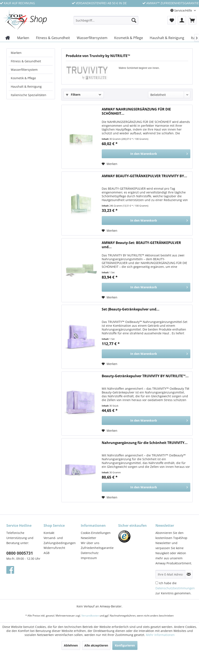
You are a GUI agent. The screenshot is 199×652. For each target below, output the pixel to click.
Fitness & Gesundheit (26, 61)
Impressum (89, 558)
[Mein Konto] (182, 20)
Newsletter (88, 538)
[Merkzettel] (171, 20)
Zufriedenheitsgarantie (97, 548)
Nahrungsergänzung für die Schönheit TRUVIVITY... (145, 443)
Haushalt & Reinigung (26, 86)
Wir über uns (90, 543)
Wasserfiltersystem (24, 70)
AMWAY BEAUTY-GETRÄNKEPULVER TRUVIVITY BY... (144, 176)
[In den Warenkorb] (146, 153)
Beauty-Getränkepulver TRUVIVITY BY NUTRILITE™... (145, 376)
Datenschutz (90, 553)
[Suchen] (133, 20)
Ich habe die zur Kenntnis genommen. (175, 588)
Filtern (73, 95)
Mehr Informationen (160, 635)
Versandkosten (90, 615)
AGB (46, 553)
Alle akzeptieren (96, 645)
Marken (16, 53)
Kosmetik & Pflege (23, 78)
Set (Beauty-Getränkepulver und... (130, 309)
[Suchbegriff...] (106, 20)
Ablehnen (71, 645)
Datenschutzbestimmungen (175, 588)
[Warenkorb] (192, 20)
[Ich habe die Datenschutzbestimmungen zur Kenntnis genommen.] (156, 582)
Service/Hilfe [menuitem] (181, 10)
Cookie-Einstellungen (96, 533)
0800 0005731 (19, 553)
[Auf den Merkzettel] (109, 163)
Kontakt (49, 533)
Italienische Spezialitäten (28, 95)
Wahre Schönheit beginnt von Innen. (139, 68)
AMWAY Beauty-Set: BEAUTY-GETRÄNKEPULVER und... (141, 245)
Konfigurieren (125, 645)
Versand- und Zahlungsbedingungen (60, 540)
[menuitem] (106, 22)
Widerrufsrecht (54, 548)
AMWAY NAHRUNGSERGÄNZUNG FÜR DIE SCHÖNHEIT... (136, 111)
